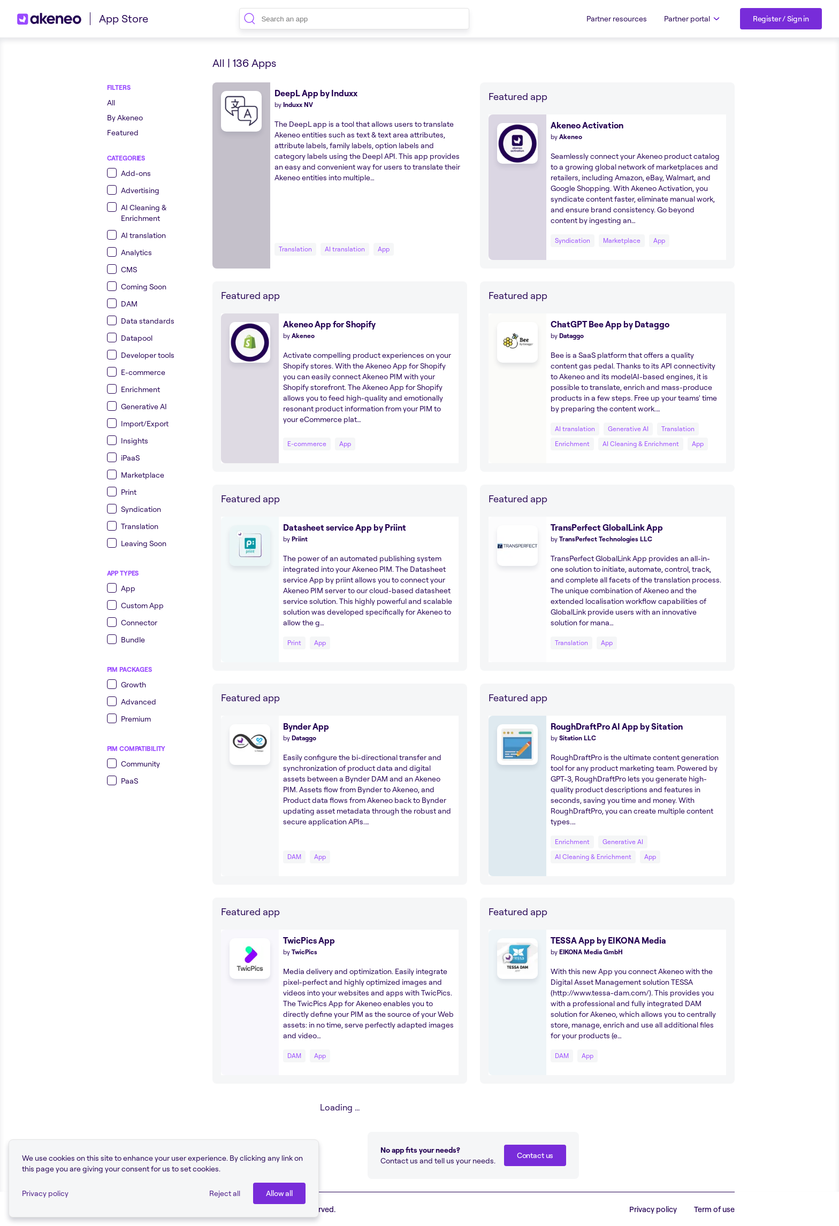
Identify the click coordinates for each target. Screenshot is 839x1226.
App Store (123, 18)
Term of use (714, 1209)
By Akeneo (125, 117)
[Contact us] (535, 1155)
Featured (123, 132)
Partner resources (616, 18)
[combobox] (354, 18)
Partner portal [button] (693, 18)
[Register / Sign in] (781, 18)
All (111, 102)
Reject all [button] (224, 1193)
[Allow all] (279, 1193)
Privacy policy (45, 1193)
